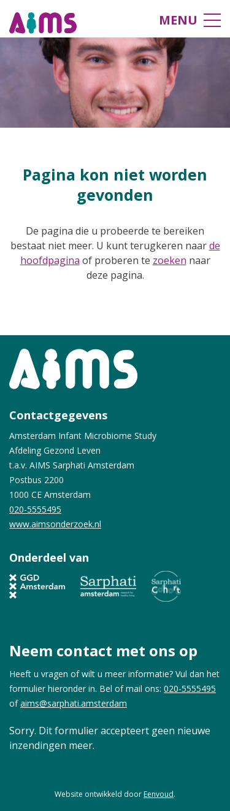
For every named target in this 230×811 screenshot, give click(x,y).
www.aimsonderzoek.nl (55, 524)
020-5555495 (35, 509)
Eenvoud (159, 794)
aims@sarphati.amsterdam (73, 703)
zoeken (169, 260)
